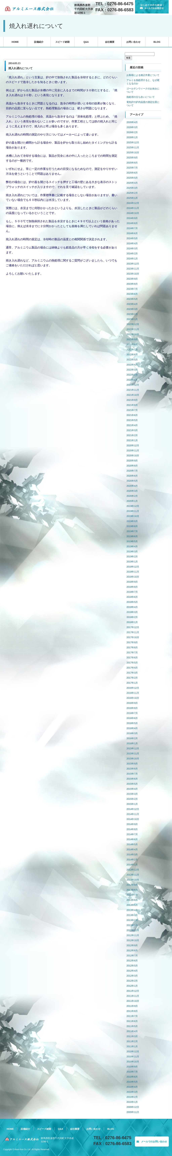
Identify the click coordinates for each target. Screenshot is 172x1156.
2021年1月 (132, 440)
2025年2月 (132, 193)
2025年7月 (132, 167)
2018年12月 (132, 566)
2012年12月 (132, 930)
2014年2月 (132, 859)
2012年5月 (132, 965)
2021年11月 (132, 390)
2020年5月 (132, 480)
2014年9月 (132, 824)
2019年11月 (132, 511)
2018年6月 (132, 597)
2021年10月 (132, 395)
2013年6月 (132, 900)
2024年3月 (132, 248)
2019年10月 (132, 516)
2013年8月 (132, 890)
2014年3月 (132, 854)
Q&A (86, 42)
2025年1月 (132, 198)
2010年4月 (132, 1086)
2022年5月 (132, 359)
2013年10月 (132, 879)
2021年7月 (132, 410)
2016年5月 (132, 723)
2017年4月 (132, 667)
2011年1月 (132, 1046)
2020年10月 (132, 455)
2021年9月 (132, 400)
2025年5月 (132, 177)
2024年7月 (132, 228)
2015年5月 (132, 783)
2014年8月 (132, 829)
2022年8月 (132, 344)
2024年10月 (132, 213)
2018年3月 (132, 612)
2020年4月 (132, 485)
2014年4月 (132, 849)
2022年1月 (132, 379)
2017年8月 (132, 647)
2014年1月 (132, 864)
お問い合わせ (133, 42)
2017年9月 (132, 642)
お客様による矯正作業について (142, 75)
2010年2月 (132, 1097)
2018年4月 (132, 607)
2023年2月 (132, 314)
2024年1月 (132, 258)
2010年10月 (132, 1061)
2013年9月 (132, 884)
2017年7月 (132, 652)
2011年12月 (132, 991)
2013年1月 (132, 925)
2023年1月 (132, 319)
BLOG (157, 42)
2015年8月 (132, 768)
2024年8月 (132, 223)
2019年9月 (132, 521)
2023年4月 (132, 304)
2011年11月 (132, 996)
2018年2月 (132, 617)
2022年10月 (132, 334)
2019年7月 (132, 531)
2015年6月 (132, 778)
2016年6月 (132, 718)
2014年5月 (132, 844)
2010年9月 (132, 1066)
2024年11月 (132, 208)
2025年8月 (132, 162)
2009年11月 (132, 1112)
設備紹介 (39, 42)
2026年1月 (132, 137)
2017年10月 (132, 637)
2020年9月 (132, 460)
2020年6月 (132, 475)
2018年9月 (132, 581)
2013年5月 (132, 905)
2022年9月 (132, 339)
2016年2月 (132, 738)
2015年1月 (132, 804)
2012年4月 (132, 970)
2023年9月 (132, 278)
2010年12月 (132, 1051)
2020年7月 (132, 470)
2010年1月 (132, 1102)
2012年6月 (132, 960)
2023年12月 (132, 263)
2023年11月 (132, 268)
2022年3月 (132, 369)
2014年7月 (132, 834)
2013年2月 (132, 920)
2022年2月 (132, 374)
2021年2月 (132, 435)
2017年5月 (132, 662)
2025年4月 (132, 182)
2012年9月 (132, 945)
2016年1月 (132, 743)
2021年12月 (132, 384)
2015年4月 (132, 789)
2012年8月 (132, 950)
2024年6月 (132, 233)
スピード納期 (62, 42)
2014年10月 (132, 819)
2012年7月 (132, 955)
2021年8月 (132, 405)
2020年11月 (132, 450)
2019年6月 (132, 536)
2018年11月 (132, 571)
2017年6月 (132, 657)
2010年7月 (132, 1071)
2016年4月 (132, 728)
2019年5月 (132, 541)
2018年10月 (132, 576)
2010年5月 (132, 1081)
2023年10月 (132, 273)
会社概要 (109, 42)
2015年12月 (132, 748)
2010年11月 (132, 1056)
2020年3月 (132, 491)
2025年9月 (132, 157)
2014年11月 (132, 814)
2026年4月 (132, 122)
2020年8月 (132, 465)
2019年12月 (132, 506)
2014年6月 (132, 839)
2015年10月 (132, 758)
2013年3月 (132, 915)
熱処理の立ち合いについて (140, 97)
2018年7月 (132, 592)
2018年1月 (132, 622)
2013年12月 (132, 869)
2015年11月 (132, 753)
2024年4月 (132, 243)
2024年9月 (132, 218)
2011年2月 (132, 1041)
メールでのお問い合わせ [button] (152, 1141)
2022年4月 (132, 364)
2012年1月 (132, 985)
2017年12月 (132, 627)
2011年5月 (132, 1026)
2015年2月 (132, 799)
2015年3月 (132, 794)
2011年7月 (132, 1016)
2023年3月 (132, 309)
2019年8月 (132, 526)
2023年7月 (132, 289)
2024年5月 (132, 238)
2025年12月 (132, 142)
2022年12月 (132, 324)
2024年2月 (132, 253)
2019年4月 (132, 546)
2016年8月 (132, 708)
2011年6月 (132, 1021)
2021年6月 (132, 415)
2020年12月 (132, 445)
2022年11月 (132, 329)
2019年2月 (132, 556)
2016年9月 (132, 703)
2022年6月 (132, 354)
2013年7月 (132, 895)
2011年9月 (132, 1006)
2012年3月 (132, 975)
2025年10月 (132, 152)
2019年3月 (132, 551)
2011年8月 (132, 1011)
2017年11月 (132, 632)
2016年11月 (132, 693)
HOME (15, 42)
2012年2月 (132, 980)
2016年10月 (132, 698)
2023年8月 (132, 283)
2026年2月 (132, 132)
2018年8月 (132, 586)
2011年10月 (132, 1001)
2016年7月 (132, 713)
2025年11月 (132, 147)
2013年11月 (132, 874)
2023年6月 (132, 294)
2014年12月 (132, 809)
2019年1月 (132, 561)
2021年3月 (132, 430)
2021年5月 (132, 420)
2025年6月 (132, 172)
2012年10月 (132, 940)
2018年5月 (132, 602)
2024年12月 (132, 203)
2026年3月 (132, 127)
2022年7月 (132, 349)
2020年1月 (132, 501)
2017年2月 (132, 677)
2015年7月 (132, 773)
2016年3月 (132, 733)
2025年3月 (132, 188)
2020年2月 (132, 496)
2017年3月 (132, 672)
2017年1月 (132, 682)
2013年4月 (132, 910)
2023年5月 (132, 299)
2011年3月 (132, 1036)
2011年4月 (132, 1031)
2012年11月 (132, 935)
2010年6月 (132, 1076)
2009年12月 (132, 1107)
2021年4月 (132, 425)
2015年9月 (132, 763)
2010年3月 (132, 1092)
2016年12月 (132, 687)
